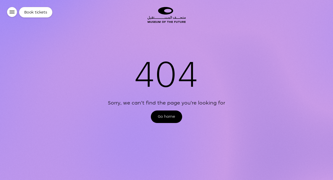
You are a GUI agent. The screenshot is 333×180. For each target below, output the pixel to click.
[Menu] (12, 12)
